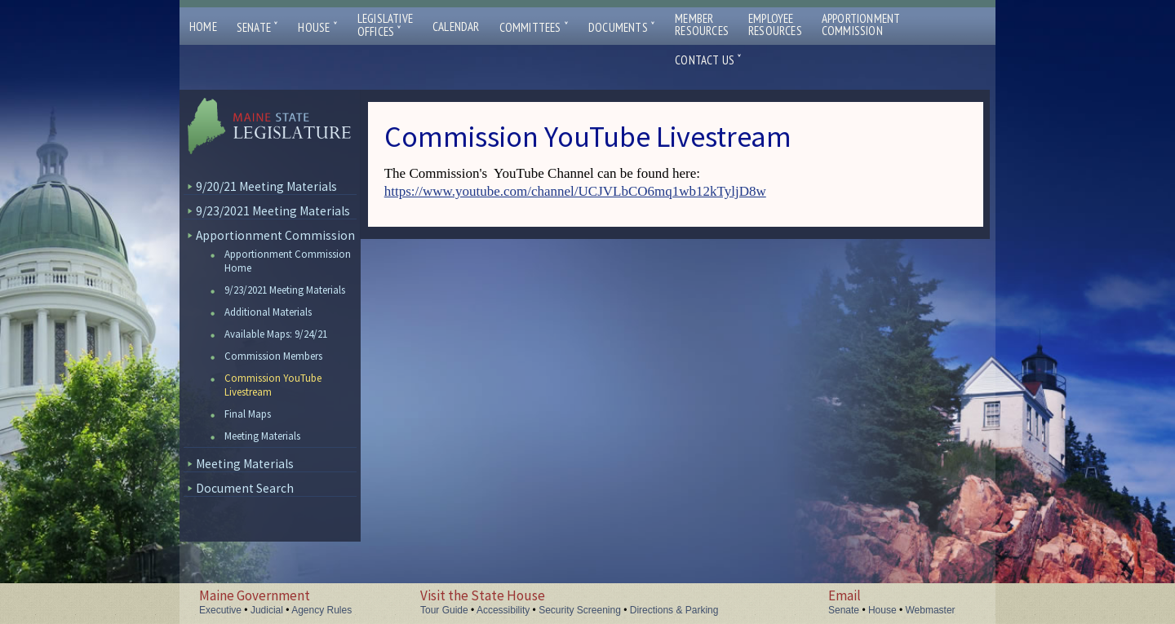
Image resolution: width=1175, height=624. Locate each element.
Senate (258, 27)
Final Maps (247, 414)
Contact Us (708, 60)
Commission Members (273, 356)
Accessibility (503, 610)
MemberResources (702, 24)
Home (203, 26)
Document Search (245, 488)
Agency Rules (321, 610)
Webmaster (930, 610)
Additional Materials (268, 312)
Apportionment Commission (275, 235)
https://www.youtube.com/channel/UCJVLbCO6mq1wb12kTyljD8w (575, 191)
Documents (621, 27)
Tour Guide (444, 610)
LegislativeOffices (385, 25)
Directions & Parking (674, 610)
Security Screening (580, 610)
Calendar (456, 26)
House (317, 27)
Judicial (267, 610)
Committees (534, 27)
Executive (220, 610)
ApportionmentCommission (861, 24)
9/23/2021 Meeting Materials (273, 211)
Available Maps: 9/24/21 (275, 334)
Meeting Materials (262, 436)
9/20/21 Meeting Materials (266, 186)
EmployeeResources (775, 24)
